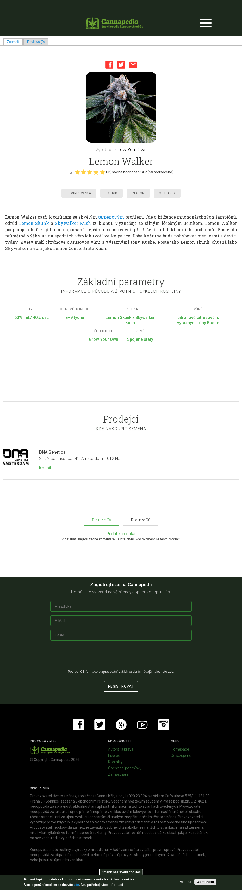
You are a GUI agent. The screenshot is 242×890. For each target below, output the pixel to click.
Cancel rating (71, 172)
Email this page (133, 64)
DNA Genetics (52, 452)
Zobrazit (15, 42)
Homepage (180, 749)
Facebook (109, 64)
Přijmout (184, 882)
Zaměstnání (118, 774)
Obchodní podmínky (124, 768)
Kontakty (115, 762)
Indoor (138, 193)
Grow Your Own (131, 149)
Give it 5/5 (102, 172)
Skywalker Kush (73, 223)
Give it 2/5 (83, 172)
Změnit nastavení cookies (121, 872)
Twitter (121, 64)
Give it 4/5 (95, 172)
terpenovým (111, 217)
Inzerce (114, 755)
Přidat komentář (121, 533)
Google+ (121, 724)
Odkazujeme (181, 755)
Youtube (142, 724)
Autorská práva (120, 749)
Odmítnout (205, 882)
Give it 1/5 (77, 172)
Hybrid (111, 193)
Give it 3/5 (89, 172)
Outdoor (167, 193)
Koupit (45, 467)
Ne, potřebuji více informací (102, 885)
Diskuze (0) (101, 520)
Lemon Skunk (34, 223)
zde (76, 885)
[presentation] (121, 657)
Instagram (163, 724)
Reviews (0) (36, 42)
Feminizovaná (79, 193)
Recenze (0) (140, 520)
